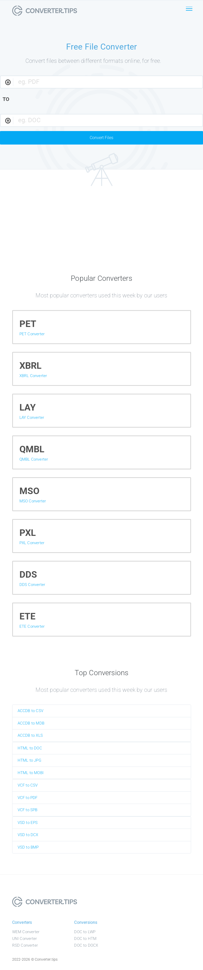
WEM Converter (26, 932)
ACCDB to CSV (30, 710)
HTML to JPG (29, 760)
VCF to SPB (28, 810)
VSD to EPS (28, 822)
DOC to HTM (85, 938)
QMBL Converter (33, 459)
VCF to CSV (28, 785)
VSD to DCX (28, 834)
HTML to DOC (30, 748)
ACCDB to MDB (31, 723)
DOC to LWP (84, 932)
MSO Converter (32, 501)
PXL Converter (32, 543)
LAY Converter (31, 417)
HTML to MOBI (31, 772)
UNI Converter (24, 938)
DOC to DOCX (86, 945)
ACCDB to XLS (30, 735)
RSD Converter (25, 945)
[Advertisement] (101, 231)
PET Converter (32, 334)
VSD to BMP (28, 847)
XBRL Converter (33, 375)
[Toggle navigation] (189, 12)
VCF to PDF (28, 797)
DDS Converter (32, 584)
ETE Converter (32, 626)
